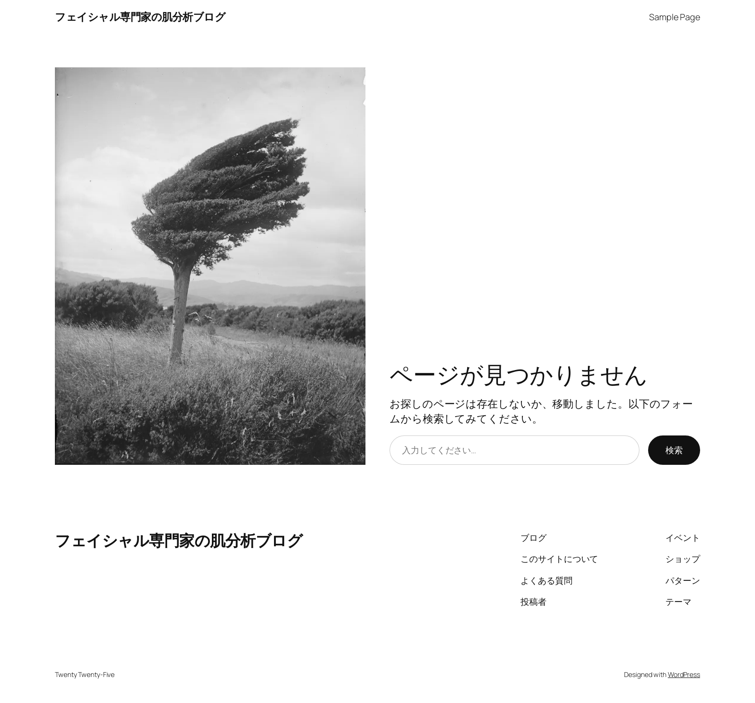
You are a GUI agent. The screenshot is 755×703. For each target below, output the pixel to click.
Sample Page (674, 17)
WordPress (684, 674)
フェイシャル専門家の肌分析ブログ (140, 17)
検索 (674, 450)
